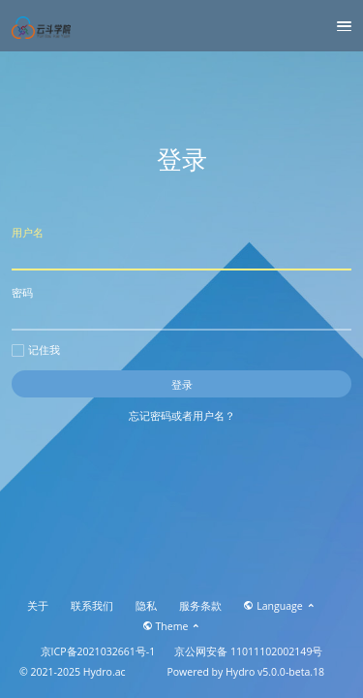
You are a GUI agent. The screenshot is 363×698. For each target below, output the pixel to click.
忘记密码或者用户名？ (182, 415)
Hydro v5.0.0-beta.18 (275, 672)
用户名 (181, 247)
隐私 (146, 606)
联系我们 (92, 606)
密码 (181, 308)
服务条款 (200, 606)
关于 (37, 606)
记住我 (36, 350)
